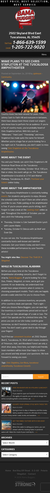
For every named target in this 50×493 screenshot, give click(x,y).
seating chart (33, 209)
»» (33, 398)
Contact (32, 473)
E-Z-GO (35, 470)
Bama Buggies (15, 277)
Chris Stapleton (12, 362)
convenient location (22, 336)
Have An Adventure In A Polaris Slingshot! (30, 387)
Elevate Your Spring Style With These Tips (30, 404)
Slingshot (21, 473)
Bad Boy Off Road (21, 470)
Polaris (44, 470)
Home (8, 470)
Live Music (24, 362)
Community (6, 77)
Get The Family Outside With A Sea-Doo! (29, 421)
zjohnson (37, 73)
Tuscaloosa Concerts (21, 365)
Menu (44, 54)
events (4, 196)
